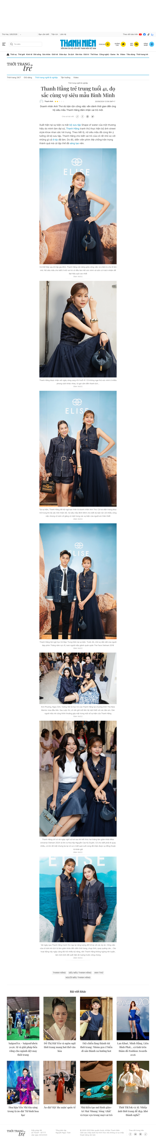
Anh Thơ (98, 972)
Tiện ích (54, 34)
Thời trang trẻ (142, 54)
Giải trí (86, 54)
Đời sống (37, 54)
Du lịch (71, 54)
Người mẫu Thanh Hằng (78, 977)
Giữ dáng (28, 77)
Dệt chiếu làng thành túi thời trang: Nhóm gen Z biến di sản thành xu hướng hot (96, 1047)
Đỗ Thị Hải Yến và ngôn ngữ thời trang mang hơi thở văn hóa (59, 1047)
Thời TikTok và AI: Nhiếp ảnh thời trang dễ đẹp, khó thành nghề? (133, 1111)
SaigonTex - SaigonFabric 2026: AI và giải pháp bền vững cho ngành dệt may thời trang (23, 1049)
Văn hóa (78, 54)
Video (122, 54)
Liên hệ (63, 34)
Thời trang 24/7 (14, 77)
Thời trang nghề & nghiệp (46, 77)
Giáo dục (63, 54)
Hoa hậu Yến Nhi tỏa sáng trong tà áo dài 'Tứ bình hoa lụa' (23, 1111)
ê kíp (55, 139)
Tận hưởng (65, 77)
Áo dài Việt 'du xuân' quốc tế (60, 1107)
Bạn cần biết (44, 34)
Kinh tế (29, 54)
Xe (118, 54)
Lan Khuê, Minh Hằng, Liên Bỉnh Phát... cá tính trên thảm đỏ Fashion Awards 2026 (133, 1049)
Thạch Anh (48, 101)
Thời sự (13, 54)
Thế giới (21, 54)
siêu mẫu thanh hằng (80, 972)
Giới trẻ (55, 54)
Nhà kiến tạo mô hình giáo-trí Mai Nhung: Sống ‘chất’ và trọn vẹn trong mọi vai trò (96, 1111)
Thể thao (94, 54)
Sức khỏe (46, 54)
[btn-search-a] (11, 44)
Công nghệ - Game (107, 54)
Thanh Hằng (72, 128)
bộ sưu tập (75, 125)
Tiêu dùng (131, 54)
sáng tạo (74, 143)
